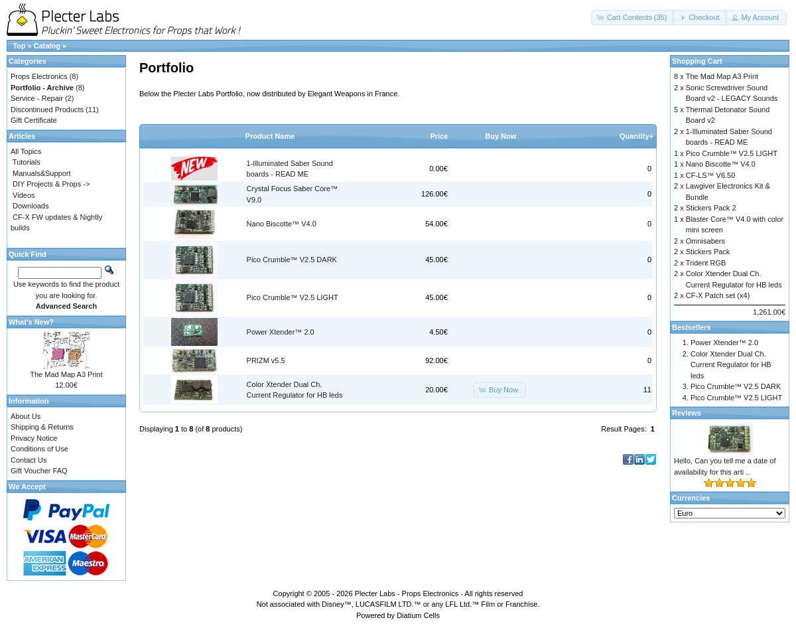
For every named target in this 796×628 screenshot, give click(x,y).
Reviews (686, 413)
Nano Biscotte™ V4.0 (281, 224)
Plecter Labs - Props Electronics (407, 593)
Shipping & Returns (42, 427)
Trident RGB (706, 263)
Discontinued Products (47, 110)
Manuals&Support (41, 173)
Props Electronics (39, 76)
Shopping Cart (697, 61)
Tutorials (26, 162)
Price (439, 136)
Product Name (270, 136)
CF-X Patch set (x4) (718, 295)
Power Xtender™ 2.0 (280, 332)
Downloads (30, 206)
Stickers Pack (708, 252)
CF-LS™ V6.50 (711, 175)
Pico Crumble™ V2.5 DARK (292, 260)
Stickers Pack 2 (711, 208)
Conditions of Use (39, 449)
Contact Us (28, 460)
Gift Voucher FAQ (39, 471)
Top (19, 46)
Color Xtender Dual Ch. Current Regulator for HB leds (731, 365)
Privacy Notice (34, 438)
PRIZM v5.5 (266, 360)
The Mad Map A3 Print (66, 374)
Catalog (47, 46)
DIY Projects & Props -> (51, 184)
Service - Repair (37, 98)
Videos (23, 195)
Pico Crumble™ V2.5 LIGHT (292, 297)
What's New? (31, 322)
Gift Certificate (34, 120)
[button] (633, 17)
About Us (25, 416)
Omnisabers (705, 241)
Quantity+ (636, 136)
